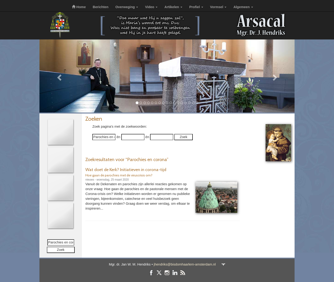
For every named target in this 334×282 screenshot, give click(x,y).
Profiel (196, 7)
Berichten (101, 7)
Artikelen (173, 7)
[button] (58, 76)
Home (79, 7)
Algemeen (243, 7)
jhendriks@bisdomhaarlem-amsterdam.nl (185, 264)
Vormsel (218, 7)
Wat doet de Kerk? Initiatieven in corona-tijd (125, 169)
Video (151, 7)
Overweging (126, 7)
